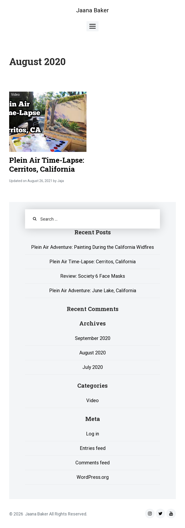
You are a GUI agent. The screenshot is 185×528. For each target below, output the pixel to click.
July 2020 (92, 367)
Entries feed (93, 448)
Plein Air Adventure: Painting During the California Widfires (92, 247)
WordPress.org (93, 477)
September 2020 (92, 338)
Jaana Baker (92, 10)
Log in (92, 434)
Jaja (60, 181)
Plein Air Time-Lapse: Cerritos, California (46, 164)
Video (15, 94)
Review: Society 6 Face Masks (92, 276)
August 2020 (92, 353)
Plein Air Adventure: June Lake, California (92, 290)
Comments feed (92, 463)
